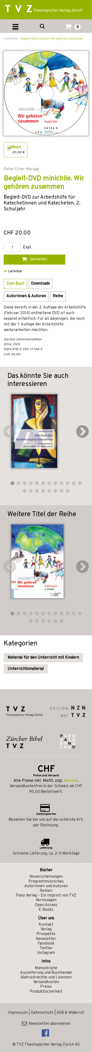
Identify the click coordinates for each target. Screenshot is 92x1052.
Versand (71, 780)
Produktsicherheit (46, 991)
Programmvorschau (46, 881)
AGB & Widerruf (70, 1012)
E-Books (46, 909)
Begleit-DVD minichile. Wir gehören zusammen (52, 39)
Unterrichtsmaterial (26, 669)
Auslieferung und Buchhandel (46, 972)
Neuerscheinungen (46, 876)
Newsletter (46, 939)
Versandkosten (46, 982)
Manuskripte (46, 968)
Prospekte (46, 934)
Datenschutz (42, 1012)
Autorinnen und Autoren (46, 886)
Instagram (46, 952)
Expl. (27, 247)
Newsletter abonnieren (46, 1023)
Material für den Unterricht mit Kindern (43, 657)
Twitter (46, 948)
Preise (46, 986)
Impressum (18, 1012)
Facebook (46, 943)
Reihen (46, 890)
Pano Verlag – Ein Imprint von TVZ (46, 895)
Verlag (46, 929)
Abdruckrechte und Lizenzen (46, 977)
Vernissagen (46, 900)
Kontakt (46, 924)
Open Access (46, 905)
